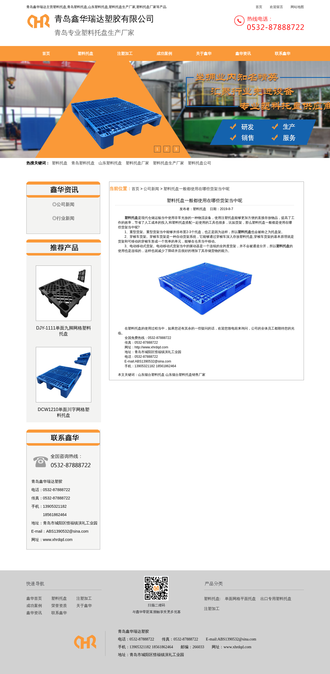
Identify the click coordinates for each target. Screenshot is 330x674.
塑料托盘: (212, 599)
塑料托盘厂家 (137, 163)
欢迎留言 (276, 7)
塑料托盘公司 (199, 163)
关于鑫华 (203, 53)
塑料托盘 (85, 53)
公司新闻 (151, 189)
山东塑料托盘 (110, 163)
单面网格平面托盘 (240, 599)
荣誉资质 (59, 606)
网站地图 (297, 7)
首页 (259, 7)
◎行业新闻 (63, 218)
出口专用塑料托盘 (275, 599)
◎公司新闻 (63, 204)
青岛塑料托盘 (83, 163)
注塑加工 (125, 53)
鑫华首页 (34, 598)
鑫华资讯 (243, 53)
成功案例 (164, 53)
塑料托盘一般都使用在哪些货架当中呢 (196, 189)
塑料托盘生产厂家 (168, 163)
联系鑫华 (282, 53)
